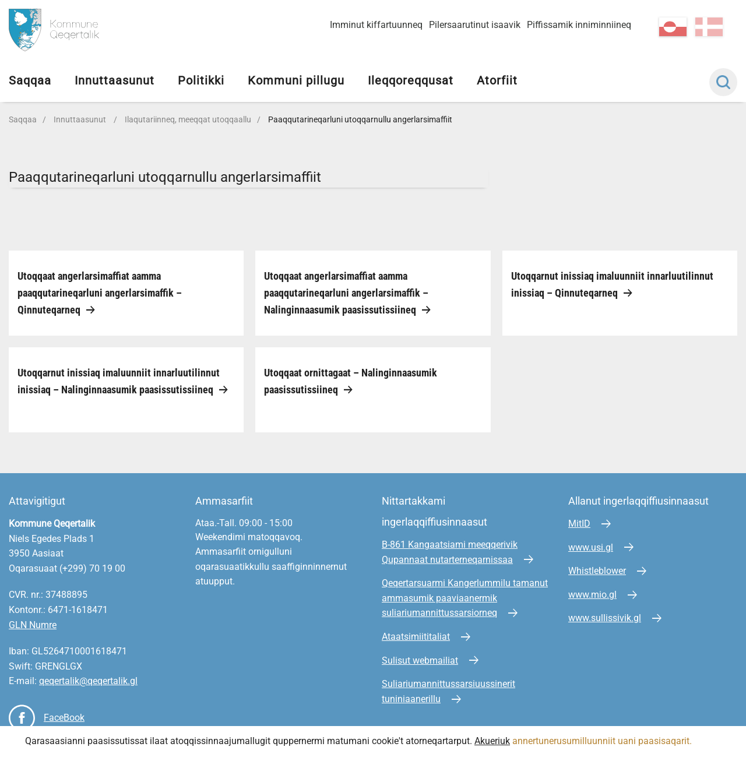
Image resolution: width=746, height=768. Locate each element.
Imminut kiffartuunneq (376, 24)
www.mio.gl (592, 594)
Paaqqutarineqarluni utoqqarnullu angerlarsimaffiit (360, 119)
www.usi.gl (590, 547)
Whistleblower (597, 570)
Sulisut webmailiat (420, 660)
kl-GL (673, 26)
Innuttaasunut (114, 80)
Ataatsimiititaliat (416, 636)
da (709, 26)
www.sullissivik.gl (604, 617)
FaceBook (64, 717)
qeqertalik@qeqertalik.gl (88, 680)
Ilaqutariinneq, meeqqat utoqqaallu (188, 119)
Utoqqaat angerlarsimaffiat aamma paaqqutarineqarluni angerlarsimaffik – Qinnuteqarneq (99, 293)
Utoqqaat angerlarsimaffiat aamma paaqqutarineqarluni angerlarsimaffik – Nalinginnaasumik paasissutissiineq (346, 293)
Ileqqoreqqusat (410, 80)
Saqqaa (30, 80)
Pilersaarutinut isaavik (474, 24)
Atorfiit (497, 80)
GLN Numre (33, 624)
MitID (579, 523)
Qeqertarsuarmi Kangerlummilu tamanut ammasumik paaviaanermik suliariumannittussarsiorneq (465, 597)
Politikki (201, 80)
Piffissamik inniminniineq (579, 24)
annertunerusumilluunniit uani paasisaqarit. (603, 740)
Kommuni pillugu (296, 80)
